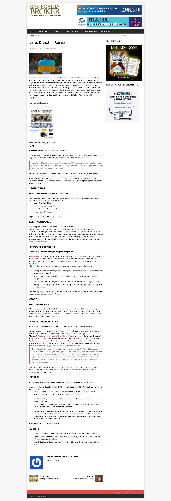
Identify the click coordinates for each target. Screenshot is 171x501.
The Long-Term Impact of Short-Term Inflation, (56, 336)
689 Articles (74, 457)
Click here (74, 370)
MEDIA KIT (127, 492)
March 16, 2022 (37, 49)
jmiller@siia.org (41, 241)
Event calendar (72, 31)
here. (59, 216)
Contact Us (106, 31)
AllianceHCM (34, 256)
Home (31, 31)
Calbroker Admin (50, 49)
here (43, 216)
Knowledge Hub (90, 31)
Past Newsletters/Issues (48, 31)
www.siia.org (63, 239)
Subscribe (117, 492)
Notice (72, 78)
